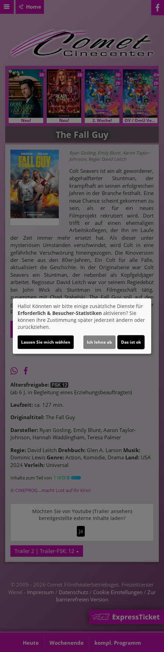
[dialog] (82, 326)
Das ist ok (131, 342)
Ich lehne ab (99, 342)
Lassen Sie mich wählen (45, 342)
